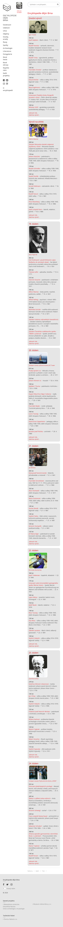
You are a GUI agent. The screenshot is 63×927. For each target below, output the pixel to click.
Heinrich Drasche (34, 280)
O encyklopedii (7, 89)
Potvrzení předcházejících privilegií (40, 786)
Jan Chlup (32, 696)
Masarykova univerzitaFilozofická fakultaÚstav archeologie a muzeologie (13, 906)
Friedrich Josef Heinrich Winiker (39, 711)
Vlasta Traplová (34, 846)
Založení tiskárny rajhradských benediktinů (43, 319)
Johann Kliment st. (35, 381)
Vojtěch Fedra (33, 516)
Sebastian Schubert (35, 826)
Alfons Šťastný (33, 292)
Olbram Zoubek (19, 11)
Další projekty (6, 74)
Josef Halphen (33, 40)
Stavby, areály (6, 38)
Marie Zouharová (34, 498)
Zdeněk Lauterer (34, 630)
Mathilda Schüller (35, 309)
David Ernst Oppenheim (37, 421)
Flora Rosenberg (34, 202)
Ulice (5, 31)
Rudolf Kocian (33, 856)
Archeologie (7, 48)
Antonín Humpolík (35, 526)
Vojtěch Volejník (34, 638)
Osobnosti (7, 25)
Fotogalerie (7, 54)
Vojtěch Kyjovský (34, 749)
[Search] (44, 4)
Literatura (7, 51)
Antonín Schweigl (35, 810)
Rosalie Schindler (34, 168)
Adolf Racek (33, 605)
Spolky (5, 45)
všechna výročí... (34, 115)
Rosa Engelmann (34, 87)
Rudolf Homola (34, 46)
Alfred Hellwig (33, 300)
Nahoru (30, 871)
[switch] (4, 888)
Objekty (6, 34)
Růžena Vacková (34, 719)
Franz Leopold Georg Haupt (38, 816)
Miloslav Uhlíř (33, 107)
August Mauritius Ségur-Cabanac (40, 394)
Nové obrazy (5, 63)
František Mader (34, 406)
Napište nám (6, 69)
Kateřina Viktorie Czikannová (39, 684)
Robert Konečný (34, 739)
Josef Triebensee (34, 575)
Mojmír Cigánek (34, 729)
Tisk (43, 871)
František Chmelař (35, 70)
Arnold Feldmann (35, 186)
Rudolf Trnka (33, 58)
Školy (5, 42)
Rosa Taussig (33, 613)
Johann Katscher (34, 156)
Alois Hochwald (34, 491)
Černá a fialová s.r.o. (10, 919)
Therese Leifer (33, 272)
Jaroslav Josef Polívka (36, 431)
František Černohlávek (36, 481)
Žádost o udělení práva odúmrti (40, 798)
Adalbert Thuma (34, 386)
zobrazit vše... (33, 113)
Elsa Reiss (32, 621)
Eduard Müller (33, 80)
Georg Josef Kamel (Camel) (37, 473)
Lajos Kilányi (33, 597)
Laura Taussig (33, 414)
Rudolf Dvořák (33, 176)
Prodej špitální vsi (35, 371)
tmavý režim (11, 888)
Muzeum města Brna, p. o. (41, 904)
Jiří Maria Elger (34, 534)
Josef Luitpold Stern (35, 209)
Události (6, 28)
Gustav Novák (33, 508)
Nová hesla (5, 58)
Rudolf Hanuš (33, 194)
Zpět (37, 871)
